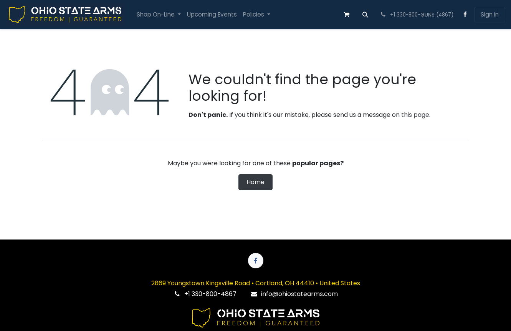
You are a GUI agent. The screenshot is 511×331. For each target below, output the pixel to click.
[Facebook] (465, 14)
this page (415, 114)
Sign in (490, 14)
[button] (365, 14)
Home (255, 182)
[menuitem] (159, 14)
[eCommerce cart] (346, 14)
